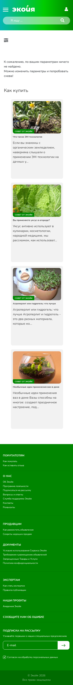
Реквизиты (9, 507)
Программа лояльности (15, 486)
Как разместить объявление (18, 529)
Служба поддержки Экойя (17, 498)
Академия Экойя (12, 606)
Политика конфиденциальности (20, 563)
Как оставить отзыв (13, 465)
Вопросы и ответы (13, 494)
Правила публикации (14, 590)
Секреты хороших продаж (17, 534)
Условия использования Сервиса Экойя (25, 550)
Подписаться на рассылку (17, 490)
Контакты (8, 503)
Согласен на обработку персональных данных (32, 657)
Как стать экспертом (14, 585)
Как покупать (10, 461)
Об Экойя (8, 481)
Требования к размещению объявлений (25, 554)
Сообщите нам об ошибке (23, 617)
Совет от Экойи (23, 131)
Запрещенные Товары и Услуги (20, 559)
